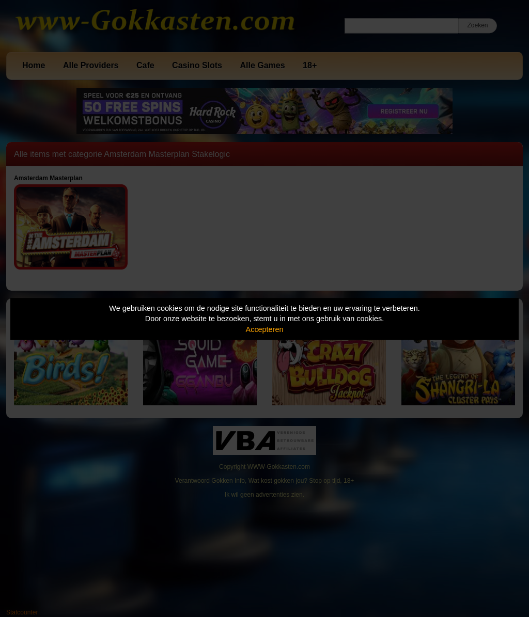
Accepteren (265, 329)
